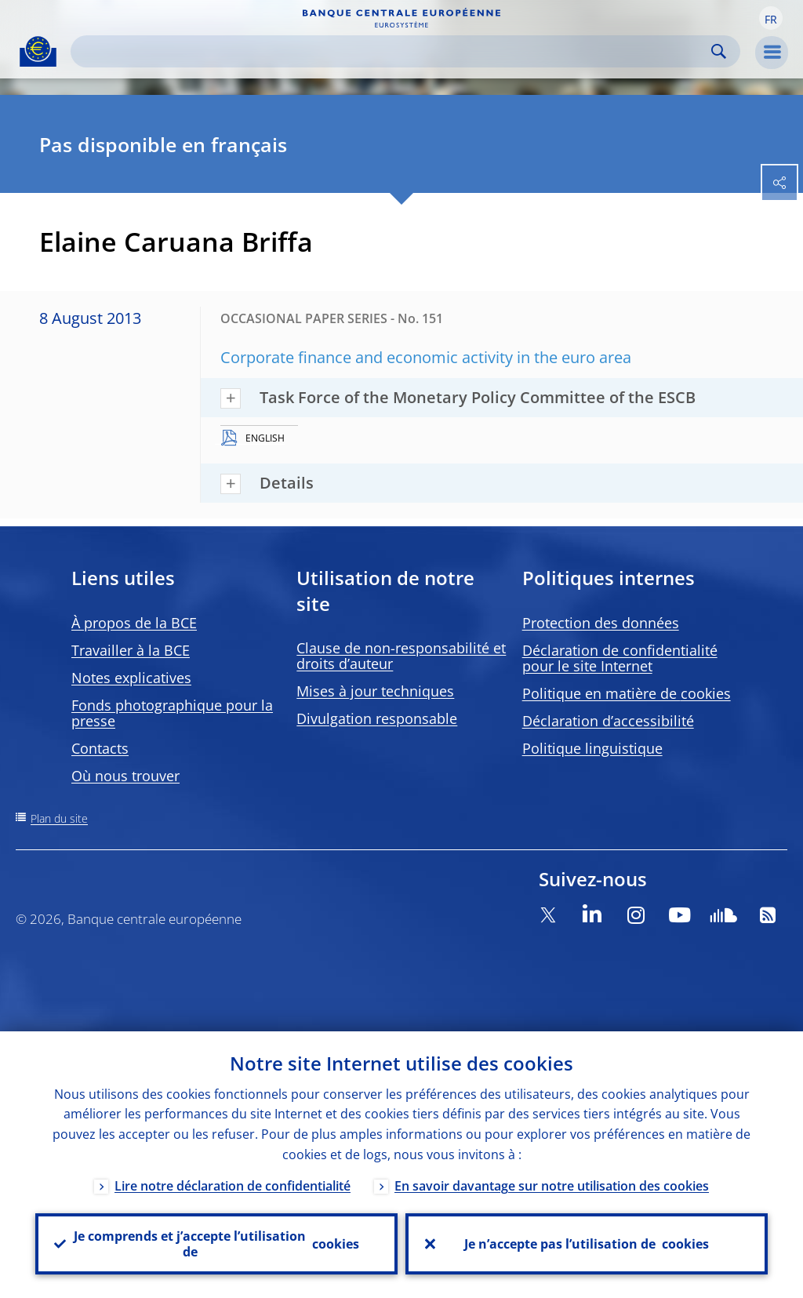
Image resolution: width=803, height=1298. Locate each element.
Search (719, 51)
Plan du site (59, 818)
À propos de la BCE (134, 622)
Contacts (100, 748)
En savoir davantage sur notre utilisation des (551, 1185)
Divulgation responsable (376, 718)
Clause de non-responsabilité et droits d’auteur (401, 655)
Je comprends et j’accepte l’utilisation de (216, 1243)
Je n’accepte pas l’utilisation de (586, 1244)
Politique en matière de (626, 693)
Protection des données (600, 622)
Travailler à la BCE (130, 650)
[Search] (393, 51)
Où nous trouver (125, 775)
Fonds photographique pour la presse (172, 713)
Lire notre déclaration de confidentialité (232, 1185)
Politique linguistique (592, 748)
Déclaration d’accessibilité (608, 720)
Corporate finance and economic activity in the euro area (425, 357)
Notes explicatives (131, 677)
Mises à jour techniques (375, 691)
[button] (771, 18)
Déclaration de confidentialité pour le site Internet (620, 658)
